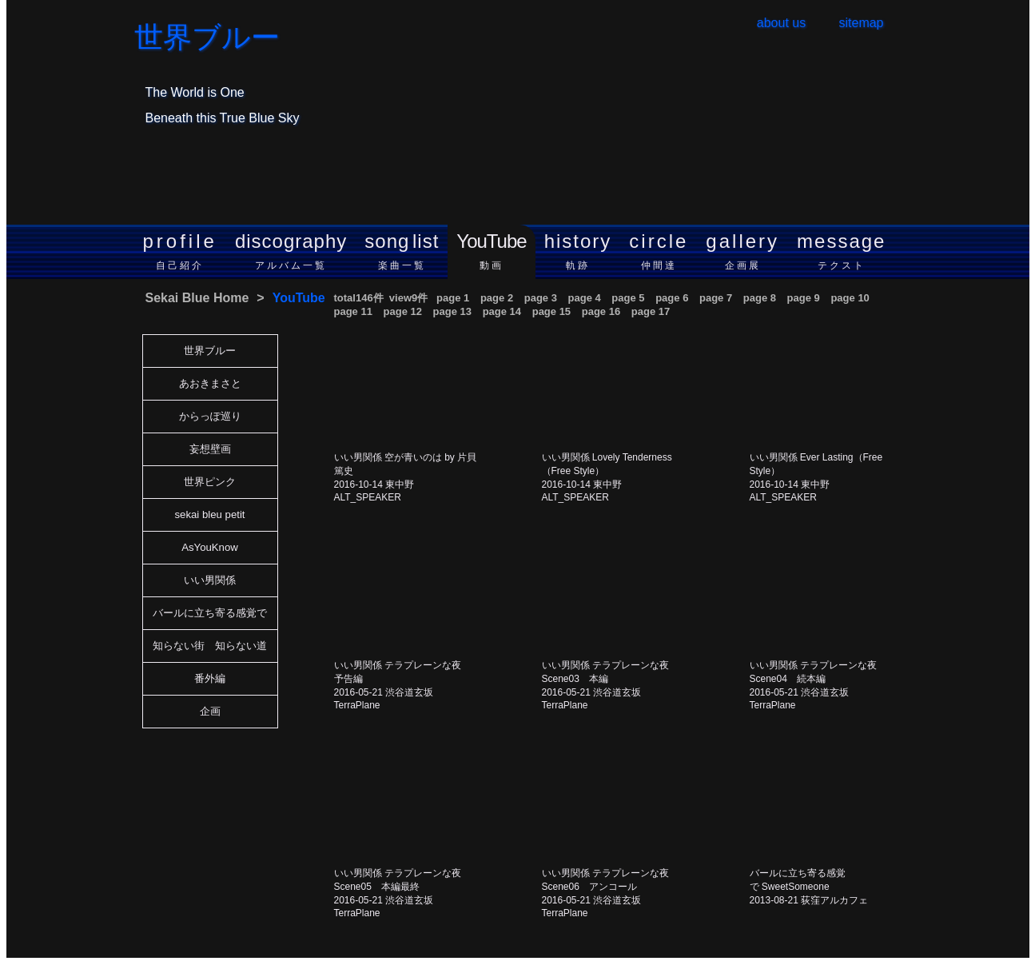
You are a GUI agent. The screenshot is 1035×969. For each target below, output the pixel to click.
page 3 (540, 298)
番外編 (209, 678)
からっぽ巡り (210, 416)
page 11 (353, 311)
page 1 (452, 298)
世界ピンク (210, 482)
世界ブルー (207, 38)
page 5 (627, 298)
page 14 (502, 311)
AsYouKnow (209, 547)
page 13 (452, 311)
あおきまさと (210, 383)
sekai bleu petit (210, 514)
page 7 (715, 298)
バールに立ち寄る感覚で (210, 613)
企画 (210, 711)
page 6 (671, 298)
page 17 (650, 311)
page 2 (496, 298)
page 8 (759, 298)
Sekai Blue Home (197, 298)
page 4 (584, 298)
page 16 (601, 311)
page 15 (551, 311)
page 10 (849, 298)
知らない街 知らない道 (210, 646)
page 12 (403, 311)
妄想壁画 (210, 449)
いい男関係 (210, 580)
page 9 (803, 298)
